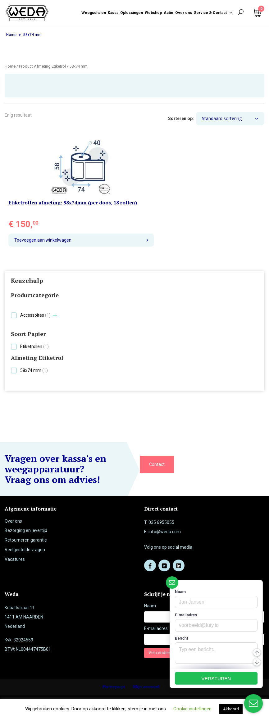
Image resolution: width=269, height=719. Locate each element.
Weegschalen (93, 13)
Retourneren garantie (26, 540)
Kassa (113, 13)
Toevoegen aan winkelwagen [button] (42, 240)
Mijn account (146, 686)
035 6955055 (161, 522)
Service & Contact (213, 12)
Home (11, 35)
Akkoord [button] (231, 709)
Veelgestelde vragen (25, 549)
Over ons (183, 13)
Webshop (153, 13)
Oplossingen (131, 13)
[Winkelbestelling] (230, 118)
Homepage (114, 686)
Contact (157, 464)
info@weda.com (164, 531)
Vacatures (15, 559)
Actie (168, 13)
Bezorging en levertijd (26, 530)
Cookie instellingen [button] (192, 709)
